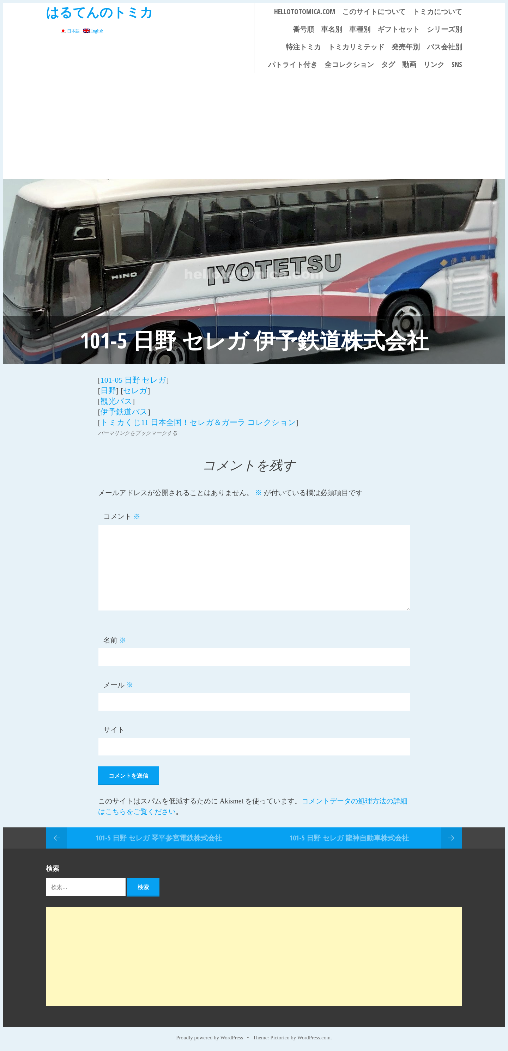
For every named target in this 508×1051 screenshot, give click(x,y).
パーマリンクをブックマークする (137, 433)
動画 (409, 64)
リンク (434, 64)
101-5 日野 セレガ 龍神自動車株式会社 (349, 838)
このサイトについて (374, 11)
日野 (108, 390)
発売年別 (406, 46)
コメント (121, 516)
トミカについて (437, 11)
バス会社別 (444, 46)
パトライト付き (293, 64)
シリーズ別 (444, 29)
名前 (114, 640)
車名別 (331, 29)
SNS (457, 64)
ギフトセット (398, 29)
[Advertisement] (254, 126)
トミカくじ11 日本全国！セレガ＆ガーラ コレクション (198, 422)
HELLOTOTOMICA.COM (304, 11)
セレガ (135, 390)
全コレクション (349, 64)
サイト (114, 730)
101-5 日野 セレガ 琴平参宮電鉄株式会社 (159, 838)
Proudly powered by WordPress (209, 1037)
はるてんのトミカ (99, 12)
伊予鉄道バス (124, 411)
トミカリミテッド (356, 46)
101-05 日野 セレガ (133, 380)
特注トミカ (303, 46)
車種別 (359, 29)
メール (118, 685)
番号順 (303, 29)
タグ (388, 64)
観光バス (116, 401)
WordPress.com (314, 1037)
